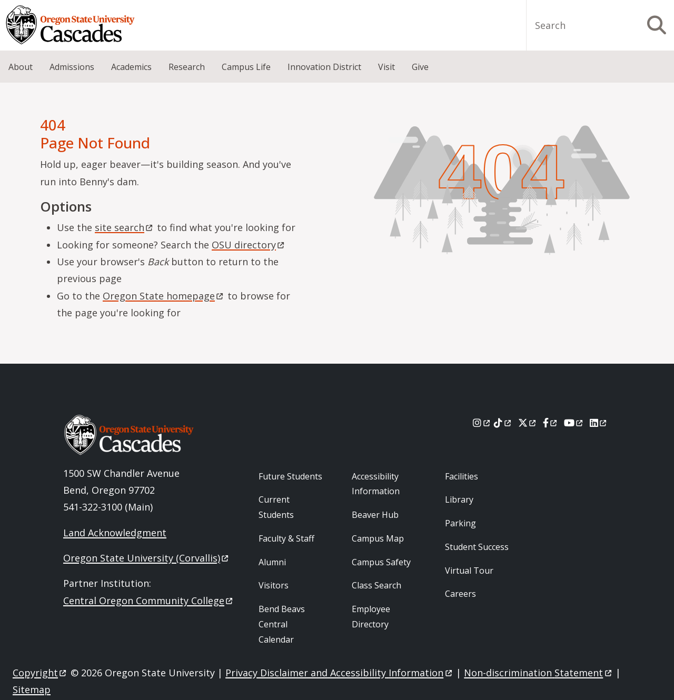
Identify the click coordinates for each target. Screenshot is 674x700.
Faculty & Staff (286, 538)
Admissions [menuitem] (71, 67)
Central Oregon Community (148, 600)
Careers (460, 593)
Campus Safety (381, 562)
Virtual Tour (469, 570)
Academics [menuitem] (131, 67)
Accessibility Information (376, 484)
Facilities (461, 476)
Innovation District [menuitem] (324, 67)
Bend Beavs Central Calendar (282, 624)
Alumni (272, 562)
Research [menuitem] (186, 67)
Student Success (477, 547)
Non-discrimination (538, 672)
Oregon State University (146, 558)
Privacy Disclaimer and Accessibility (339, 672)
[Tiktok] (503, 422)
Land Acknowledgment (114, 532)
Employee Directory (371, 616)
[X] (528, 422)
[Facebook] (551, 422)
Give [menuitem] (420, 67)
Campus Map (378, 538)
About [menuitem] (20, 67)
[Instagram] (482, 422)
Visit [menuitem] (386, 67)
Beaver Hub (375, 515)
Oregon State (164, 295)
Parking (460, 523)
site (124, 227)
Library (459, 499)
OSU (249, 244)
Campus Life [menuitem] (246, 67)
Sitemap (32, 689)
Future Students (290, 476)
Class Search (376, 585)
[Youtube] (574, 422)
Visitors (274, 585)
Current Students (276, 507)
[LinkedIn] (599, 422)
